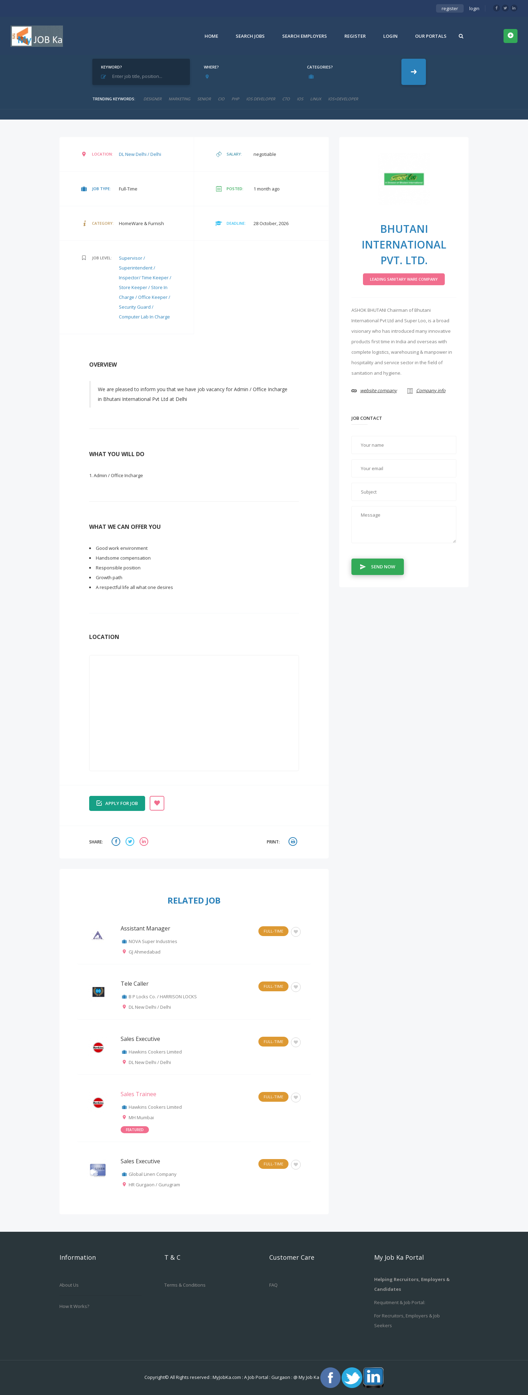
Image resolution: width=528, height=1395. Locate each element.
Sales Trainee (138, 1094)
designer (152, 98)
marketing (179, 98)
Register (355, 36)
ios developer (260, 98)
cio (221, 98)
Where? (211, 67)
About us (69, 1285)
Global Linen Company (153, 1174)
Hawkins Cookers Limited (155, 1052)
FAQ (273, 1285)
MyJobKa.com (227, 1377)
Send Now (377, 566)
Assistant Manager (145, 928)
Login (390, 36)
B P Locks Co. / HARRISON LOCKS (163, 996)
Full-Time (273, 931)
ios (300, 98)
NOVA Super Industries (153, 941)
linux (315, 98)
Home (211, 36)
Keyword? (111, 67)
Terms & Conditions (185, 1285)
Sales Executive (140, 1039)
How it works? (74, 1306)
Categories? (320, 67)
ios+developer (343, 98)
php (235, 98)
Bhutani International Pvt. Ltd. (404, 244)
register (450, 8)
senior (204, 98)
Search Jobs (250, 36)
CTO (286, 98)
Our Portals (431, 36)
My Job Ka (309, 1377)
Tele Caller (135, 983)
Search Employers (304, 36)
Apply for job (117, 802)
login (474, 8)
